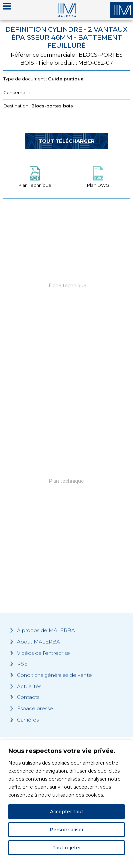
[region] (66, 801)
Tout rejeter (66, 848)
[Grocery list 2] (66, 496)
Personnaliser (67, 830)
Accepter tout (66, 812)
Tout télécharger (66, 141)
